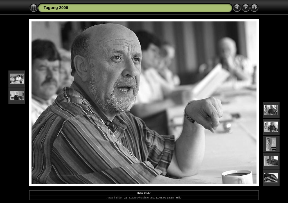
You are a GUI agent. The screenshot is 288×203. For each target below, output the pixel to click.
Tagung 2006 (56, 7)
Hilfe (178, 197)
